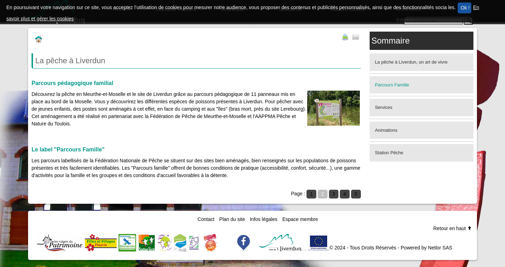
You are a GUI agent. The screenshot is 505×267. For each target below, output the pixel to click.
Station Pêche (389, 152)
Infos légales (263, 219)
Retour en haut (452, 228)
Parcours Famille (392, 84)
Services (383, 107)
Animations (386, 130)
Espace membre (300, 219)
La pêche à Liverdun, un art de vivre (411, 62)
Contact (205, 219)
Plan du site (232, 219)
